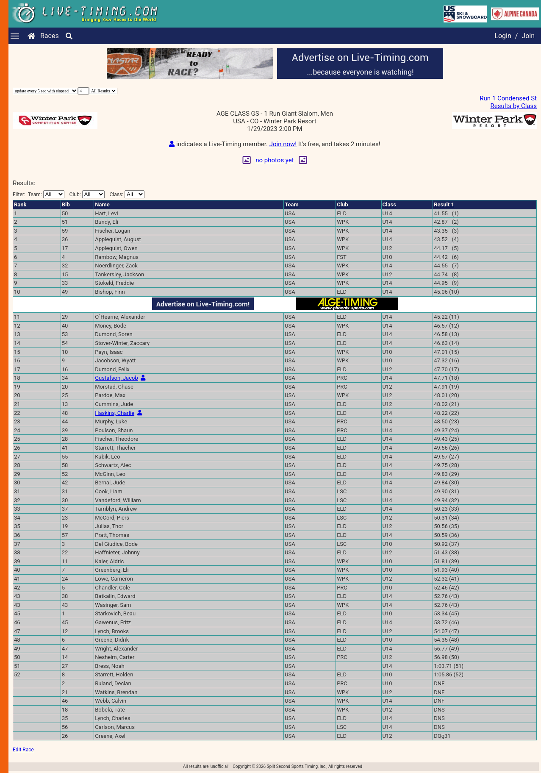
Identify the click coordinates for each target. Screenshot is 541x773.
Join (528, 36)
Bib (66, 204)
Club (342, 204)
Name (102, 204)
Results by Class (514, 106)
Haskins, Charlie (114, 413)
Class (389, 204)
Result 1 (444, 204)
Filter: (38, 194)
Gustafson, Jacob (116, 378)
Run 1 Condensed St (508, 98)
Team (292, 204)
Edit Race (23, 750)
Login (502, 36)
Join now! (283, 144)
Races (49, 36)
